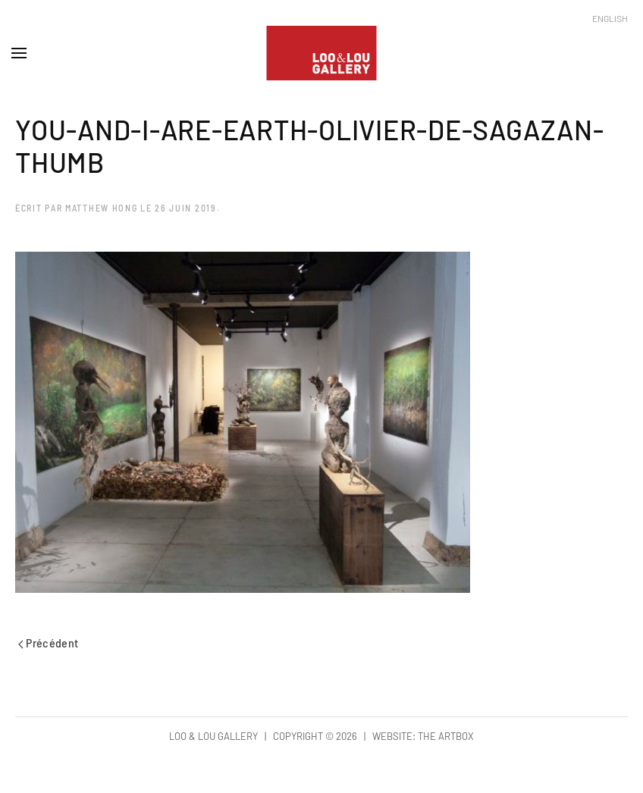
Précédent (48, 642)
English (610, 18)
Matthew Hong (101, 207)
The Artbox (446, 736)
